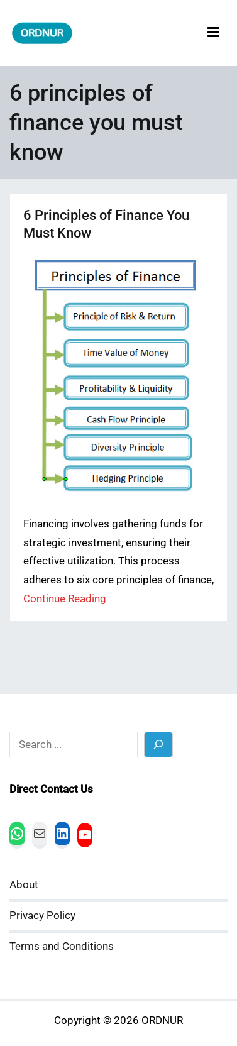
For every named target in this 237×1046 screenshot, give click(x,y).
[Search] (159, 744)
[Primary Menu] (213, 33)
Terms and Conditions (61, 946)
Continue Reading (64, 599)
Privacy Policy (42, 916)
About (23, 885)
